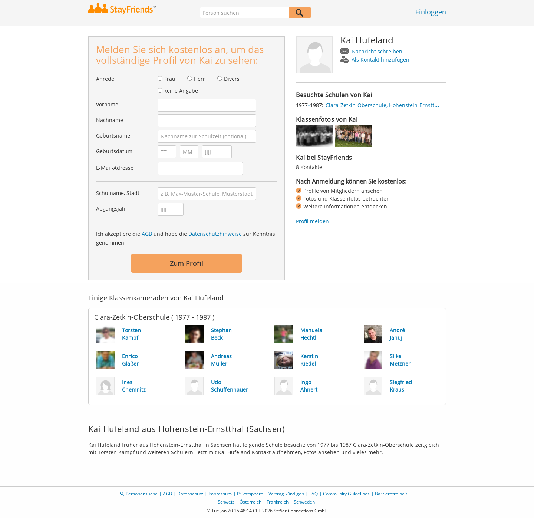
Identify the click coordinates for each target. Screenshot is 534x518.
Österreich (250, 502)
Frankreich (278, 502)
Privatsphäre (250, 494)
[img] (314, 136)
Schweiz (226, 502)
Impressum (220, 494)
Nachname (109, 119)
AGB (147, 233)
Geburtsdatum (114, 151)
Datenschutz (190, 494)
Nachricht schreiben (377, 51)
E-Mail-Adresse (115, 167)
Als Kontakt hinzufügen (380, 59)
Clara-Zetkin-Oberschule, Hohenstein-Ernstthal (384, 105)
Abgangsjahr (112, 208)
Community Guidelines (346, 494)
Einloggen (430, 11)
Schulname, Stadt (117, 193)
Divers (232, 78)
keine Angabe (181, 90)
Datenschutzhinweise (215, 233)
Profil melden (312, 221)
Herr (199, 78)
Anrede (105, 78)
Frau (169, 78)
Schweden (304, 502)
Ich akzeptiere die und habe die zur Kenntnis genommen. (185, 238)
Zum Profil (186, 263)
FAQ (313, 494)
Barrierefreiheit (391, 494)
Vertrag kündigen (286, 494)
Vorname (107, 104)
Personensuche (142, 494)
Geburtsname (113, 135)
